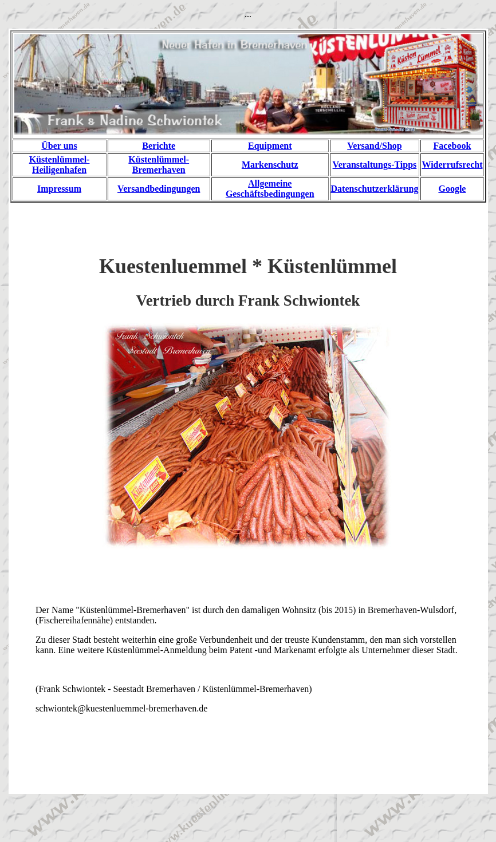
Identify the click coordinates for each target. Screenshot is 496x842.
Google (452, 188)
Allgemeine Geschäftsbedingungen (270, 189)
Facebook (452, 146)
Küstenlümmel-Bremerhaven (158, 165)
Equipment (270, 146)
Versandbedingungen (158, 188)
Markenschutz (270, 164)
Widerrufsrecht (452, 164)
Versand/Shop (374, 146)
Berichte (158, 146)
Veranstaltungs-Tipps (375, 164)
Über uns (59, 146)
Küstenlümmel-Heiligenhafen (59, 165)
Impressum (59, 188)
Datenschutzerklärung (375, 188)
